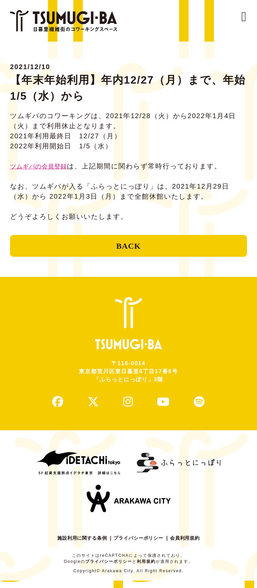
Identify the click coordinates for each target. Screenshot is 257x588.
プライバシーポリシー (139, 545)
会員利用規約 (189, 545)
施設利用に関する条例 (79, 545)
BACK (128, 247)
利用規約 (146, 569)
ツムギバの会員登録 (43, 166)
